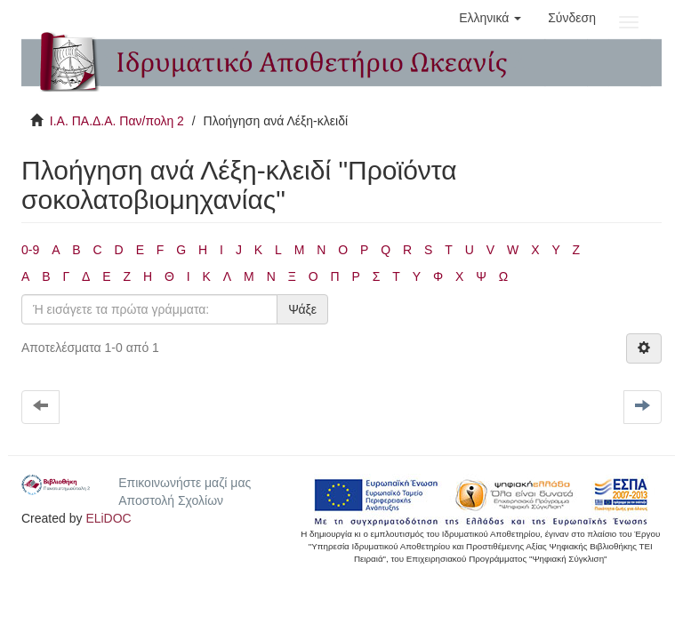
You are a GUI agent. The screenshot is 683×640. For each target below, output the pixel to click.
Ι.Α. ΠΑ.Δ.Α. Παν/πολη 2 (117, 121)
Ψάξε (302, 309)
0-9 (30, 250)
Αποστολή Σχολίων (170, 500)
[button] (490, 18)
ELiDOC (108, 518)
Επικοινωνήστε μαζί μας (184, 483)
